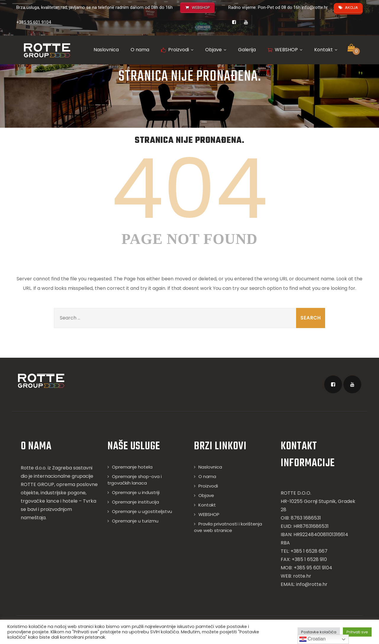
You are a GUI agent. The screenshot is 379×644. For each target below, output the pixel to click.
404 (189, 189)
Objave (215, 49)
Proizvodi (177, 49)
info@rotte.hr (315, 7)
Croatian (312, 639)
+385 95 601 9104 (33, 22)
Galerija (247, 49)
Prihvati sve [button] (357, 632)
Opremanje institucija (135, 502)
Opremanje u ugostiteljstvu (142, 511)
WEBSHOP (285, 49)
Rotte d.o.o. (33, 467)
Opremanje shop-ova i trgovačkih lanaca (134, 479)
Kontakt (325, 49)
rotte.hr (302, 576)
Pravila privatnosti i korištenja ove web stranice (228, 527)
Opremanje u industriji (136, 492)
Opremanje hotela (132, 467)
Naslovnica (106, 49)
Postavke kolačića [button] (318, 632)
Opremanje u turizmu (135, 521)
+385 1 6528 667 (308, 551)
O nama (140, 49)
